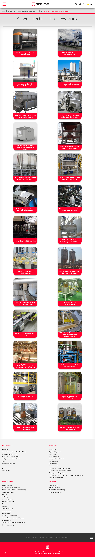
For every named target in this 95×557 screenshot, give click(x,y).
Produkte (53, 446)
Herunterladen (53, 485)
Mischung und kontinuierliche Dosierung (14, 490)
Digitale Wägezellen (55, 452)
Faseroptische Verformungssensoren (60, 468)
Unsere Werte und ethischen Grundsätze (14, 452)
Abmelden (65, 537)
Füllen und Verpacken (8, 492)
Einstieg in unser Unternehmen (11, 459)
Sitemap (42, 537)
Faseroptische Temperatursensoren (60, 471)
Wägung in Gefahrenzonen (9, 515)
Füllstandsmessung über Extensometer (13, 522)
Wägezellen (52, 449)
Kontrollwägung (6, 520)
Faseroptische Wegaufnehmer (58, 473)
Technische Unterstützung (57, 490)
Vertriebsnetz (6, 468)
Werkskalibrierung (54, 487)
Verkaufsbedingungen (8, 464)
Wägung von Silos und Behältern (11, 487)
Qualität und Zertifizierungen (10, 456)
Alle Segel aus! (6, 471)
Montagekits (52, 454)
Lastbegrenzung (6, 511)
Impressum (35, 537)
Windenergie (5, 497)
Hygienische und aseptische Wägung (12, 518)
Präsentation (5, 449)
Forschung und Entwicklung (10, 454)
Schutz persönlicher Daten (53, 537)
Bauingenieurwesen (7, 499)
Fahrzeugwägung (7, 485)
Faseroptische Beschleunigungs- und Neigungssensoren (66, 475)
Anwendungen (7, 481)
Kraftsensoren (53, 461)
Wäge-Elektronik (54, 456)
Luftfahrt (4, 506)
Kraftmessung (6, 513)
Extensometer (53, 464)
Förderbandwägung (8, 525)
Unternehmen (7, 446)
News (3, 461)
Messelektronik (53, 466)
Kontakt (4, 466)
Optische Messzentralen (56, 478)
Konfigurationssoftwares (56, 459)
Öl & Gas (4, 494)
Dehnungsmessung (7, 508)
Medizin (4, 504)
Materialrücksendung (55, 492)
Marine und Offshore (8, 501)
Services (52, 481)
